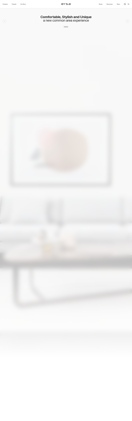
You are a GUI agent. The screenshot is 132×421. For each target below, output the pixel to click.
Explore (66, 26)
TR (128, 4)
